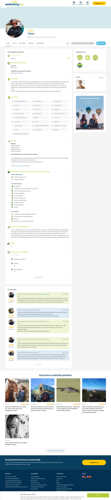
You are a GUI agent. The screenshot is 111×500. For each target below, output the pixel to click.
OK (98, 487)
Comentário (40, 43)
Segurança (59, 478)
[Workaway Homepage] (14, 3)
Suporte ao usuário (61, 476)
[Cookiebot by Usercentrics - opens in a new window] (10, 497)
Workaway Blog (35, 476)
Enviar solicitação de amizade (83, 43)
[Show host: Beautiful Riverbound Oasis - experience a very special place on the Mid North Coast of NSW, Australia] (68, 390)
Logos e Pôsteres (35, 482)
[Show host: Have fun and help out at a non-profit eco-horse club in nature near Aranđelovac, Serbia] (17, 390)
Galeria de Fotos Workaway (38, 478)
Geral (8, 43)
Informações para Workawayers (13, 480)
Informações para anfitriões (12, 478)
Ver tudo (101, 77)
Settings (22, 497)
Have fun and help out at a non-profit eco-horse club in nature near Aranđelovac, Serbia (15, 408)
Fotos (14, 43)
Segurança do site (38, 277)
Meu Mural (22, 43)
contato (101, 43)
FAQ (57, 480)
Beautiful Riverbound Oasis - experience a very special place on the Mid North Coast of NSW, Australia (68, 408)
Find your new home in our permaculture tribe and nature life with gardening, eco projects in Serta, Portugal (42, 408)
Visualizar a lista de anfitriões (55, 450)
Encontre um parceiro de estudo (20, 165)
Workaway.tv (34, 480)
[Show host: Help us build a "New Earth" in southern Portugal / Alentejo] (17, 426)
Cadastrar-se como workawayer (13, 482)
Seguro (58, 482)
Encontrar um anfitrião (10, 476)
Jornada (31, 43)
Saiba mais (90, 102)
